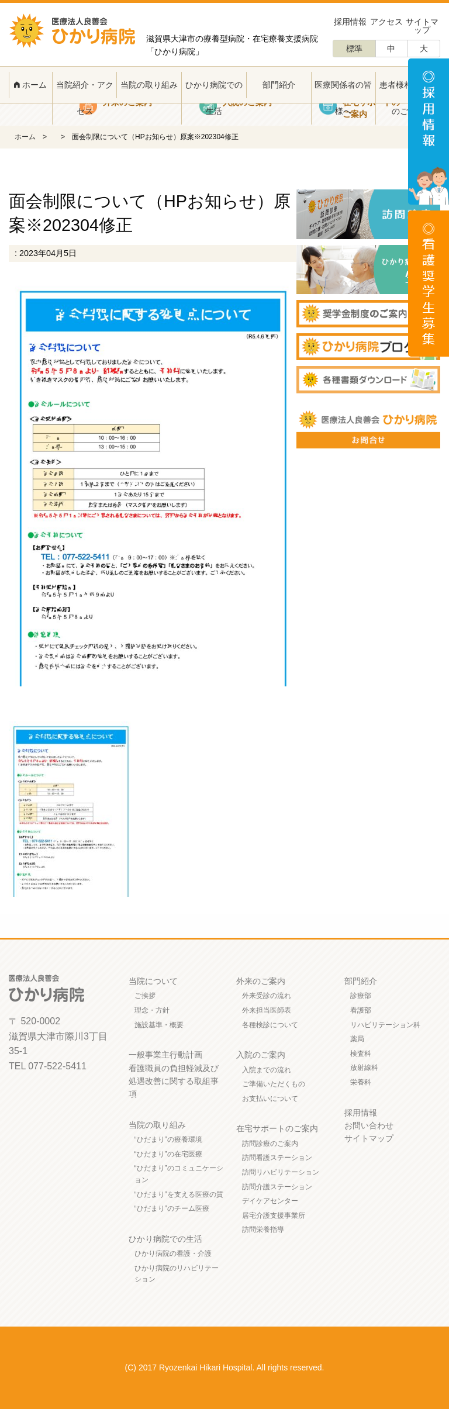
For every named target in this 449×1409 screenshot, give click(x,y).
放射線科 (364, 1067)
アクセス (386, 21)
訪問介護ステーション (277, 1187)
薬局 (357, 1039)
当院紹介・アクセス (84, 98)
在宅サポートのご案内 (277, 1128)
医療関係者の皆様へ (343, 98)
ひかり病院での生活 (214, 98)
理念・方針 (152, 1010)
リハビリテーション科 (385, 1025)
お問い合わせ (368, 1125)
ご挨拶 (145, 996)
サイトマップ (422, 25)
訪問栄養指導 (263, 1229)
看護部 (360, 1010)
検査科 (360, 1053)
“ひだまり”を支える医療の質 (178, 1194)
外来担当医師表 (266, 1010)
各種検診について (270, 1025)
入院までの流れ (266, 1070)
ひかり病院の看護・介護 (173, 1253)
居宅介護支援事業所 (273, 1215)
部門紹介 (279, 84)
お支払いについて (270, 1098)
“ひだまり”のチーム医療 (171, 1208)
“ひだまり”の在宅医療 (168, 1154)
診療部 (360, 996)
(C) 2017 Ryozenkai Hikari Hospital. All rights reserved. (224, 1367)
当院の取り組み (149, 84)
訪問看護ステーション (277, 1158)
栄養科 (360, 1082)
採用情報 (350, 21)
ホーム (30, 84)
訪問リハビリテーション (280, 1172)
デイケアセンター (270, 1201)
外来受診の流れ (266, 996)
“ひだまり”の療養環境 (168, 1139)
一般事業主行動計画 (165, 1054)
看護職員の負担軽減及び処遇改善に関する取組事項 (174, 1081)
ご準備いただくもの (273, 1084)
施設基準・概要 (159, 1025)
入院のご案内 (260, 1054)
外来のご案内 (260, 981)
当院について (153, 981)
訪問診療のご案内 (270, 1143)
